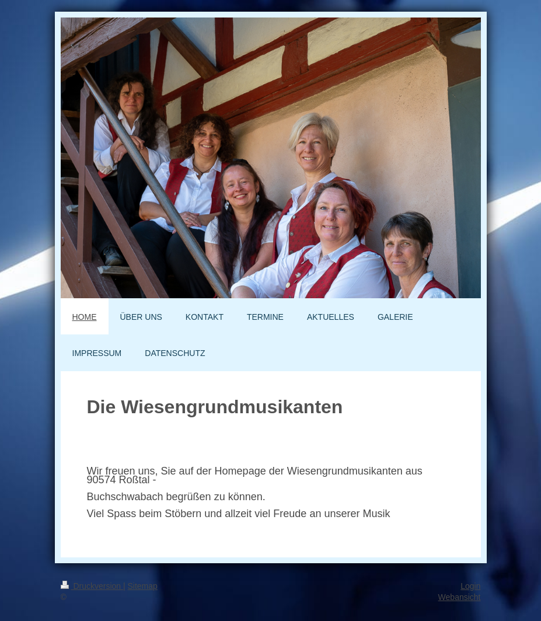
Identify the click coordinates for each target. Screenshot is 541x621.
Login (470, 586)
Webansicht (459, 597)
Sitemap (143, 586)
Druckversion (92, 586)
